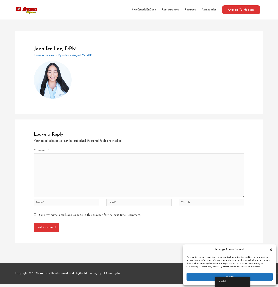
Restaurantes (170, 9)
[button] (271, 249)
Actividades (209, 9)
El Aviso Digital (112, 276)
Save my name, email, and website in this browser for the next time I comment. (90, 218)
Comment (41, 150)
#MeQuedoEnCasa (144, 9)
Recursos (190, 9)
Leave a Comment (46, 55)
